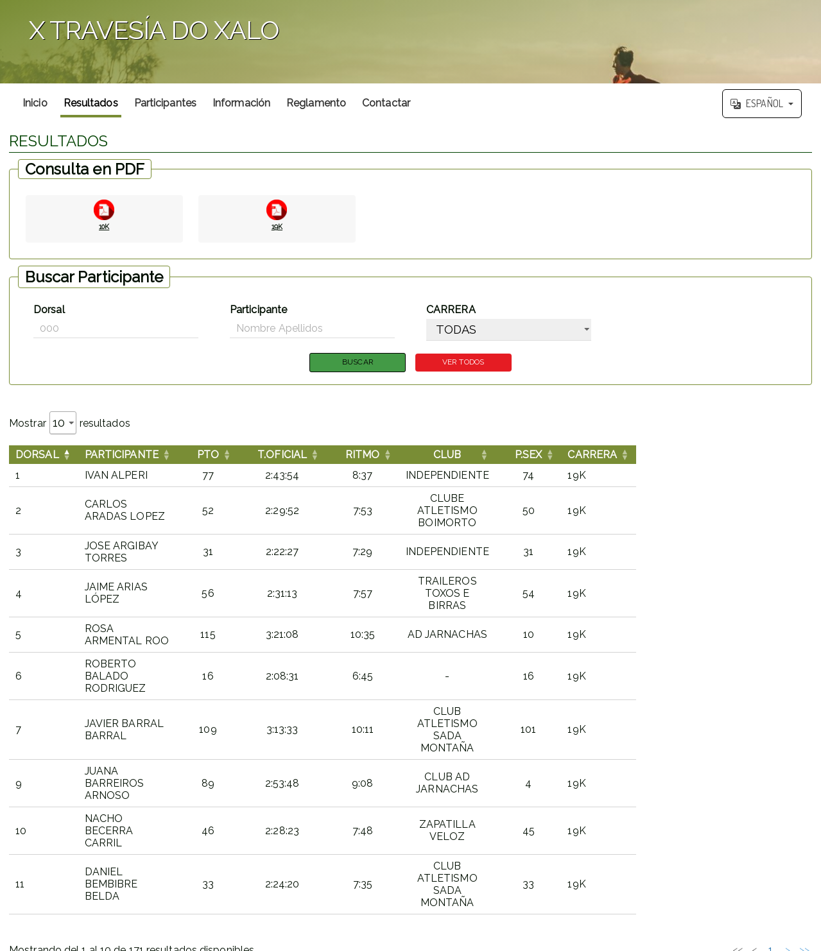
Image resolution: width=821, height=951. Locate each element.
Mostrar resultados (69, 424)
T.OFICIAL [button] (358, 455)
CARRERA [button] (762, 455)
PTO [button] (284, 455)
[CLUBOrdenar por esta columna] (571, 455)
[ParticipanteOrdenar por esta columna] (166, 455)
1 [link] (662, 756)
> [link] (787, 756)
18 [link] (770, 756)
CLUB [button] (570, 455)
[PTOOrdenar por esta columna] (284, 455)
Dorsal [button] (37, 455)
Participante (258, 310)
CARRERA (451, 310)
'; (410, 41)
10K (104, 225)
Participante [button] (122, 455)
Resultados (91, 103)
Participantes (165, 103)
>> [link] (804, 756)
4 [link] (712, 756)
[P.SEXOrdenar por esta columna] (699, 455)
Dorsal (49, 310)
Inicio (35, 103)
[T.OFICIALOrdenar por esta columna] (358, 455)
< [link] (645, 756)
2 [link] (679, 756)
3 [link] (695, 756)
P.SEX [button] (699, 455)
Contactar (386, 103)
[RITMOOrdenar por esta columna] (439, 455)
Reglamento (316, 103)
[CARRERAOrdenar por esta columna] (771, 455)
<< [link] (629, 756)
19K (276, 225)
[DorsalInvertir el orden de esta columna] (43, 455)
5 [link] (729, 756)
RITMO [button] (439, 455)
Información (241, 103)
